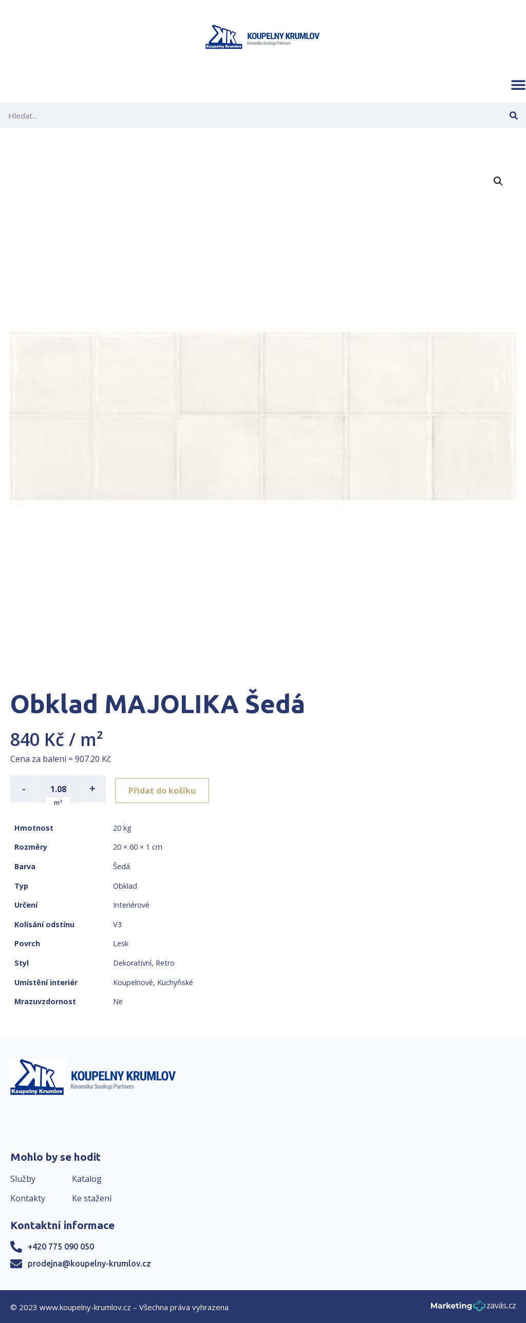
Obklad (125, 885)
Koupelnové (133, 981)
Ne (118, 1000)
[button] (518, 84)
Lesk (120, 943)
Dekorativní (132, 962)
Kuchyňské (175, 981)
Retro (165, 962)
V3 (117, 923)
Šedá (121, 865)
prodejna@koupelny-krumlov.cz (89, 1262)
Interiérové (131, 904)
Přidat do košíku (165, 788)
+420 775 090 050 (61, 1245)
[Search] (513, 115)
